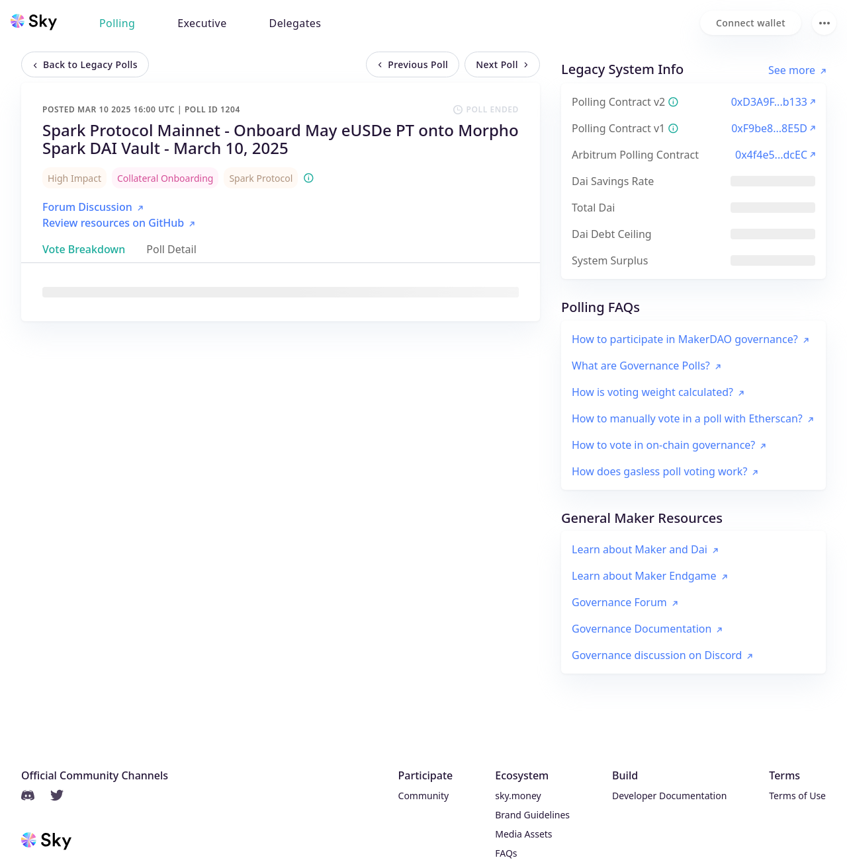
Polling (117, 23)
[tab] (83, 249)
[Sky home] (34, 21)
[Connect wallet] (750, 23)
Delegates (295, 23)
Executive (201, 23)
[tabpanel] (280, 292)
